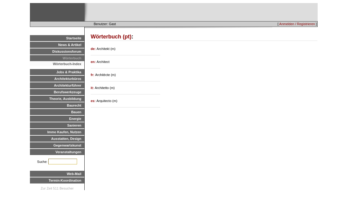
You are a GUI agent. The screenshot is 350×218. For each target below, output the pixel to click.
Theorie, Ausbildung (65, 99)
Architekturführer (67, 85)
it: (93, 88)
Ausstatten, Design (66, 138)
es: (93, 101)
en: (94, 62)
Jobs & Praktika (68, 72)
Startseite (73, 38)
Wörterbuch (72, 58)
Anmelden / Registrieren (297, 24)
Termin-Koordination (65, 180)
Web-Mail (74, 174)
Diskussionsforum (66, 51)
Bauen (76, 112)
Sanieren (74, 125)
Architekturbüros (67, 79)
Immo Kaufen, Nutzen (64, 132)
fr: (93, 75)
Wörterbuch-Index (67, 64)
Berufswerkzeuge (67, 92)
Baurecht (74, 105)
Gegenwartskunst (67, 145)
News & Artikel (69, 45)
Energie (75, 119)
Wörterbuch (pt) (111, 37)
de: (94, 49)
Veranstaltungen (68, 152)
